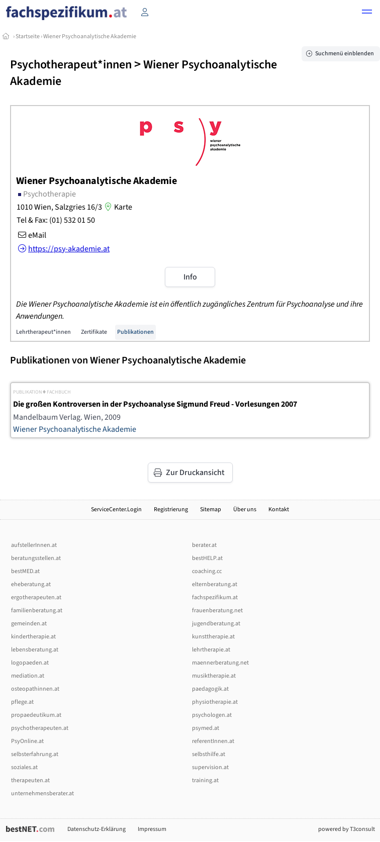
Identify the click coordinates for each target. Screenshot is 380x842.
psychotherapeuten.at (39, 728)
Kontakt (278, 509)
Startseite (28, 36)
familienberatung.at (36, 610)
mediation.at (27, 676)
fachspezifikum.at (215, 597)
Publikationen (135, 332)
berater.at (204, 545)
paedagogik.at (210, 689)
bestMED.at (25, 571)
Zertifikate (94, 332)
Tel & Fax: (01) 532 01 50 (56, 220)
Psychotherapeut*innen (71, 64)
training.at (205, 780)
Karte (117, 207)
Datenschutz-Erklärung (96, 829)
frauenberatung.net (217, 610)
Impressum (152, 829)
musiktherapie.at (214, 676)
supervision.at (210, 767)
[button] (367, 13)
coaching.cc (207, 571)
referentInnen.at (213, 741)
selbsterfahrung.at (34, 754)
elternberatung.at (214, 584)
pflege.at (22, 702)
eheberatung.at (31, 584)
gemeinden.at (29, 623)
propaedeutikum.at (36, 715)
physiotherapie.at (215, 702)
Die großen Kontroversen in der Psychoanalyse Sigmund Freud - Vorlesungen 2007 (155, 404)
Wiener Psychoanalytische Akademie (89, 36)
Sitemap (210, 509)
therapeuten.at (30, 780)
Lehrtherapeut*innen (43, 332)
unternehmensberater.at (42, 793)
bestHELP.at (207, 558)
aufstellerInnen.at (34, 545)
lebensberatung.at (34, 649)
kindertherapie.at (33, 636)
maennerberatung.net (220, 663)
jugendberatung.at (216, 623)
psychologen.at (212, 715)
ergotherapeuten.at (36, 597)
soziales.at (24, 767)
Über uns (244, 509)
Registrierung (171, 509)
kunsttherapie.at (213, 636)
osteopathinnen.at (35, 689)
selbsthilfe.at (208, 754)
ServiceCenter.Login (116, 509)
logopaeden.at (30, 663)
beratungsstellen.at (36, 558)
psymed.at (205, 728)
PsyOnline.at (27, 741)
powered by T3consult (346, 829)
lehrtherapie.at (211, 649)
